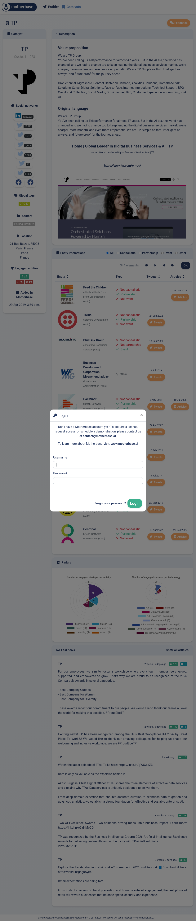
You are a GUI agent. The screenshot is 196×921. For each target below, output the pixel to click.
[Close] (141, 415)
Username (60, 457)
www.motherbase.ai (124, 443)
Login (135, 503)
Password (60, 473)
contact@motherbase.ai (99, 436)
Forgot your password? (110, 503)
